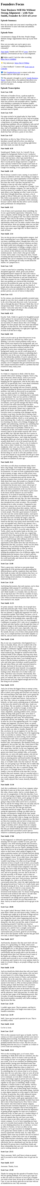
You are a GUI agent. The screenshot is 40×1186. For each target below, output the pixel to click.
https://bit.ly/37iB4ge (22, 63)
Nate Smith (5, 52)
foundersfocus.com (13, 72)
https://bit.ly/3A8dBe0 (8, 59)
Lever (26, 52)
